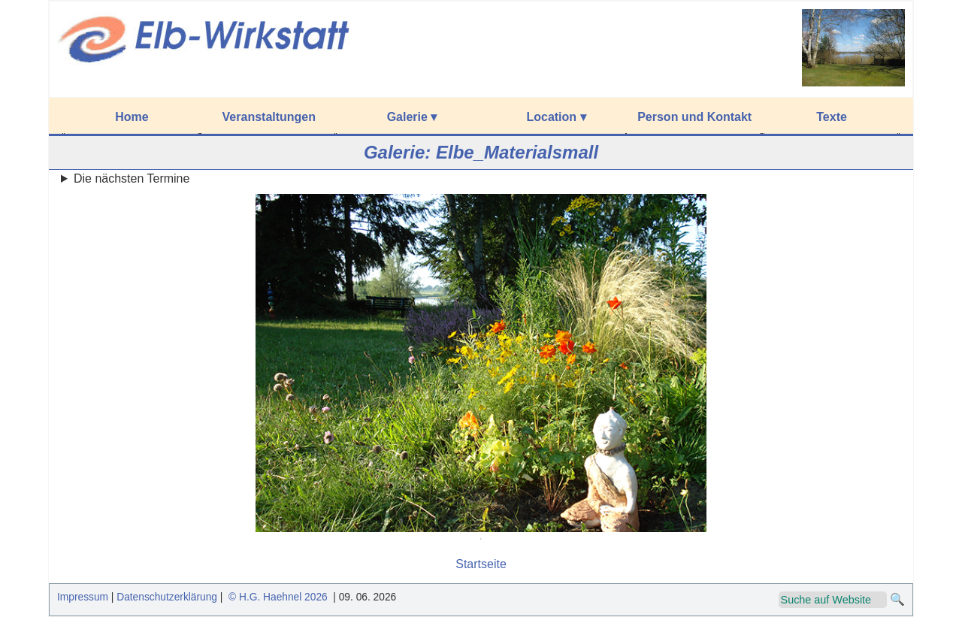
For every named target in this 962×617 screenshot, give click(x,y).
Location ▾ (555, 116)
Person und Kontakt (694, 116)
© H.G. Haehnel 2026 (277, 597)
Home (131, 116)
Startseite (481, 564)
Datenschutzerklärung (166, 597)
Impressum (82, 597)
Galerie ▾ (412, 116)
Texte (831, 116)
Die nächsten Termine (131, 178)
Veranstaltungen (269, 116)
